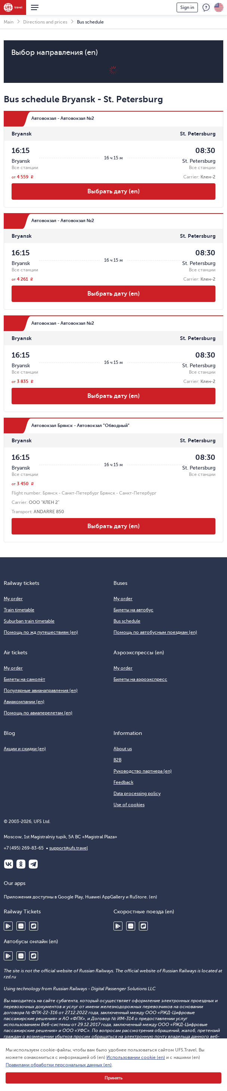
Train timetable (19, 609)
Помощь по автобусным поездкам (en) (155, 632)
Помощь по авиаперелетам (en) (38, 713)
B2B (117, 760)
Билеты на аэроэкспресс (140, 679)
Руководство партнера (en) (143, 771)
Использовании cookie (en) (135, 1057)
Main (8, 22)
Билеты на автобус (133, 609)
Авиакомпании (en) (24, 701)
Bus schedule (127, 621)
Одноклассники (21, 864)
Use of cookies (129, 804)
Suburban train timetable (29, 621)
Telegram (33, 864)
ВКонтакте (8, 864)
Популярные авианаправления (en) (41, 690)
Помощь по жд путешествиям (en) (41, 632)
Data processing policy (137, 793)
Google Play (8, 926)
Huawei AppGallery (20, 926)
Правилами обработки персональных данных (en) (59, 1064)
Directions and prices (45, 22)
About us (123, 748)
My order (13, 598)
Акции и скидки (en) (25, 748)
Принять (113, 1078)
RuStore (33, 926)
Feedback (206, 7)
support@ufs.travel (68, 848)
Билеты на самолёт (24, 679)
